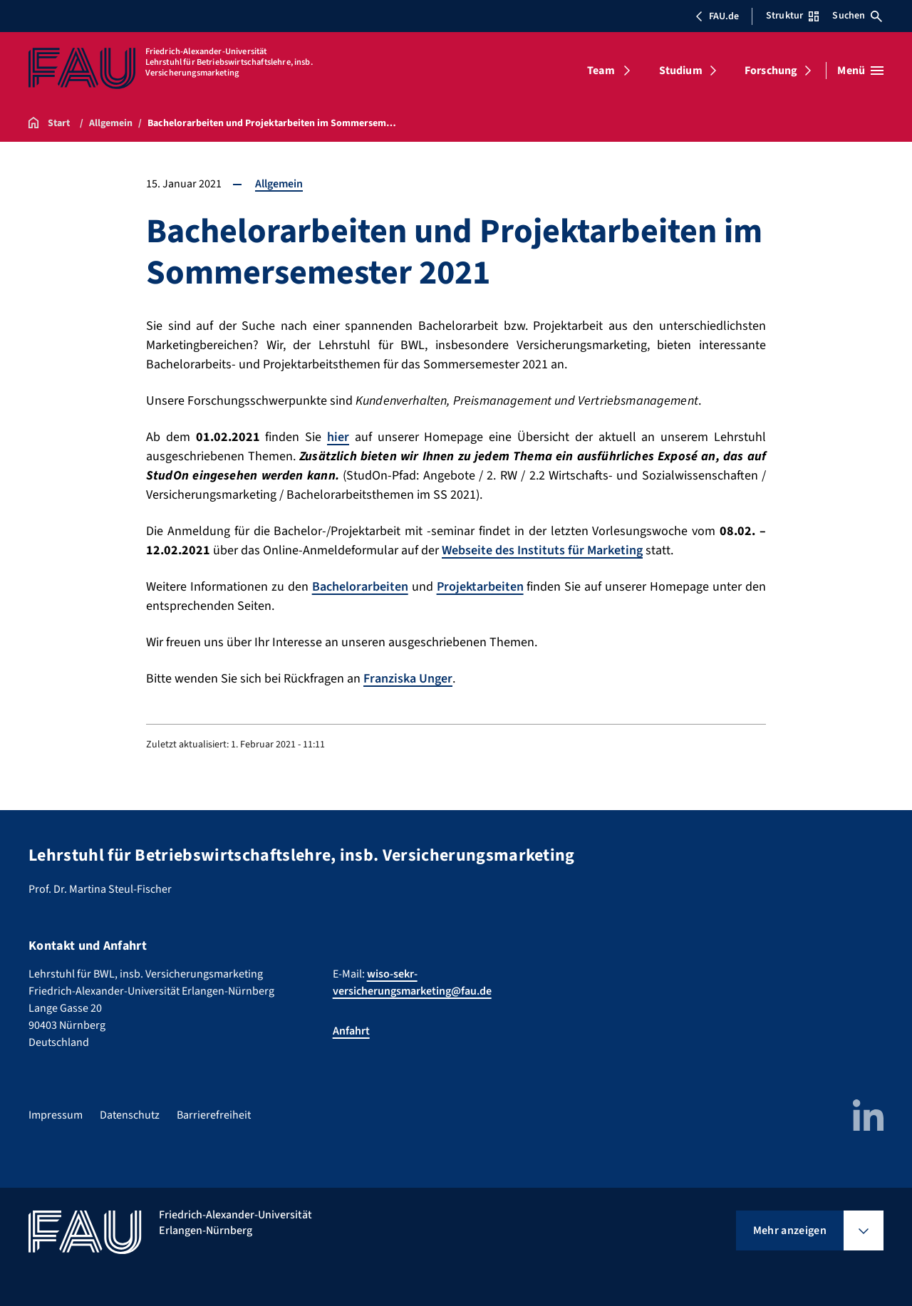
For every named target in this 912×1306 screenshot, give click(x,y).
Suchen (857, 16)
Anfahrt (351, 1031)
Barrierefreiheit (214, 1115)
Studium (681, 70)
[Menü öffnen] (860, 70)
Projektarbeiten (480, 587)
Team (601, 70)
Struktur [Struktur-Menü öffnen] (792, 16)
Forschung (771, 70)
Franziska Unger (407, 679)
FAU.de (717, 16)
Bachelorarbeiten (360, 587)
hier (338, 437)
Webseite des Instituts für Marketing (542, 550)
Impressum (55, 1115)
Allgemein (279, 184)
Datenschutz (130, 1115)
